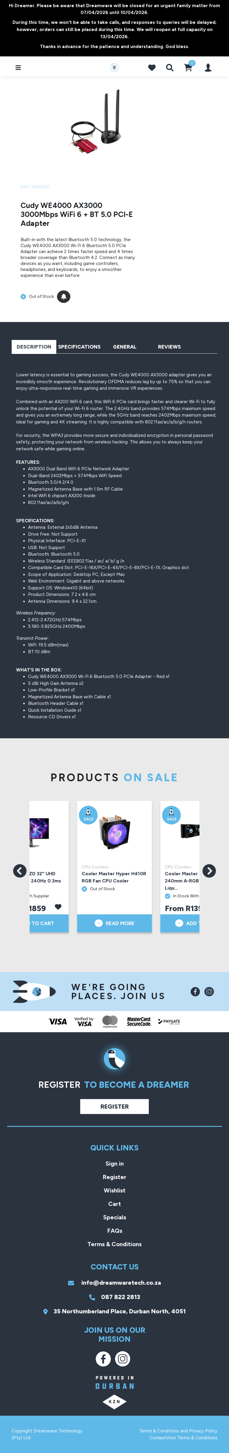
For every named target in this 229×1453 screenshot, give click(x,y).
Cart (114, 1203)
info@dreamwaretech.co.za (114, 1282)
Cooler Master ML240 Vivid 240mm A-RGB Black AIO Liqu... (196, 881)
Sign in (115, 1163)
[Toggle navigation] (16, 67)
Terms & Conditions (114, 1244)
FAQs (114, 1230)
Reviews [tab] (169, 347)
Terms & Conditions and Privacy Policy (178, 1431)
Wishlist (115, 1190)
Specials (114, 1217)
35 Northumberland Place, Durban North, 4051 (114, 1311)
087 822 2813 (114, 1297)
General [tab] (125, 347)
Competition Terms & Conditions (183, 1437)
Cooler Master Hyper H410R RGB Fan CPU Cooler (114, 877)
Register (114, 1106)
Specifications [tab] (79, 347)
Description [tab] (34, 347)
